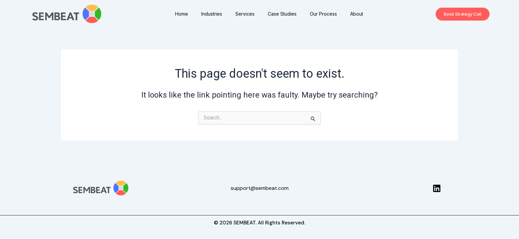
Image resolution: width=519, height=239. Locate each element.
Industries (211, 14)
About (356, 14)
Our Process (323, 14)
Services (245, 14)
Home (181, 14)
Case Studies (282, 14)
